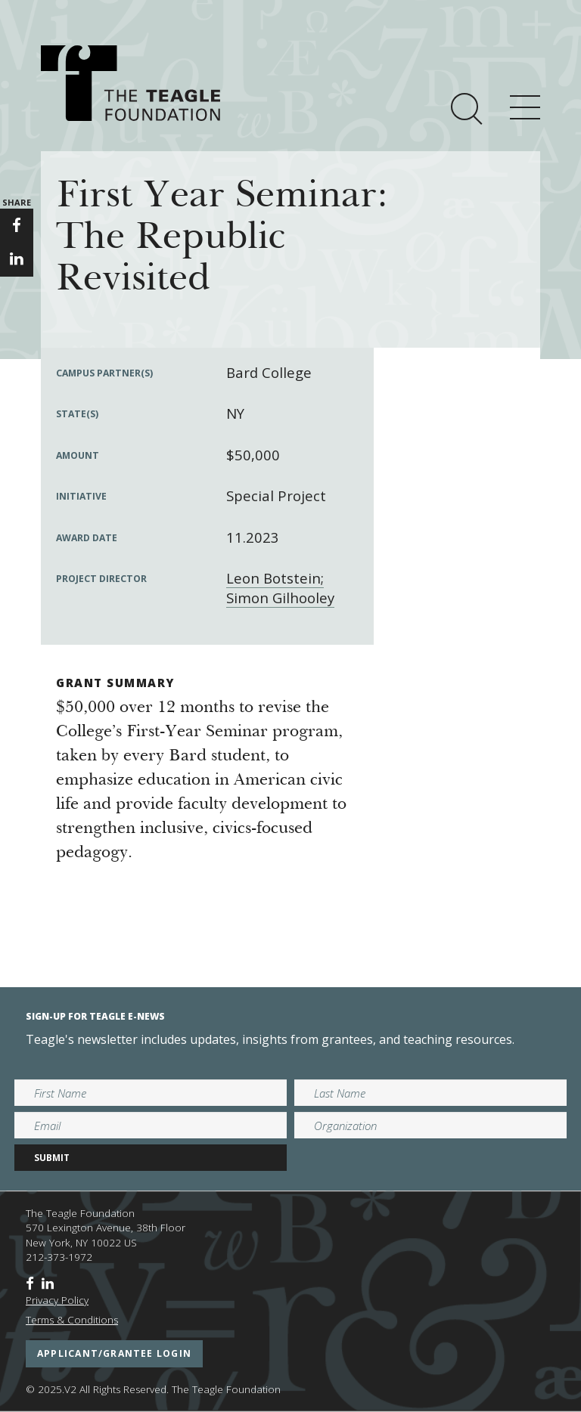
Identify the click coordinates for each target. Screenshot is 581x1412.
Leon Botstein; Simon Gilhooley (280, 587)
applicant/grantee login (114, 1353)
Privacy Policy (57, 1300)
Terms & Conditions (72, 1320)
